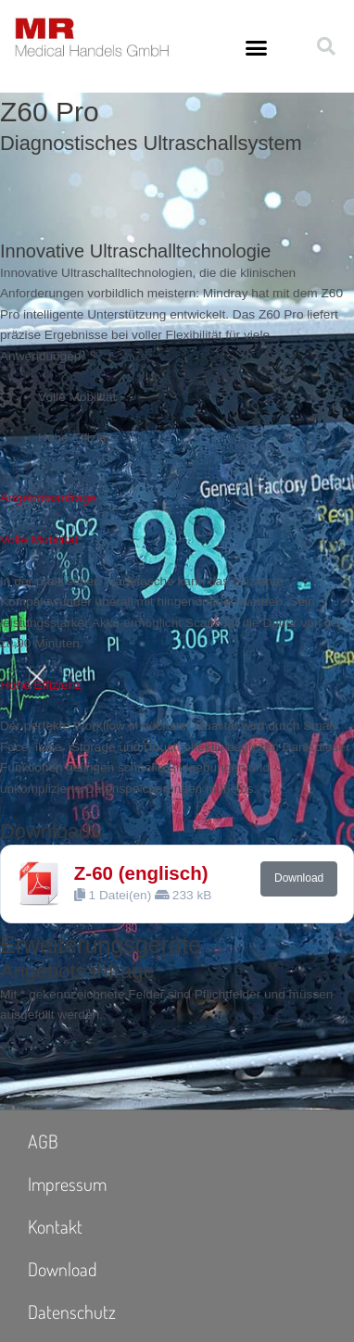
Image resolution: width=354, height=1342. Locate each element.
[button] (256, 47)
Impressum (67, 1184)
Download (298, 878)
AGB (43, 1141)
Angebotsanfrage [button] (48, 498)
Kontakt (55, 1226)
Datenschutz (72, 1311)
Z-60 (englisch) (141, 873)
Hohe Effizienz (41, 685)
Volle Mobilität (39, 539)
